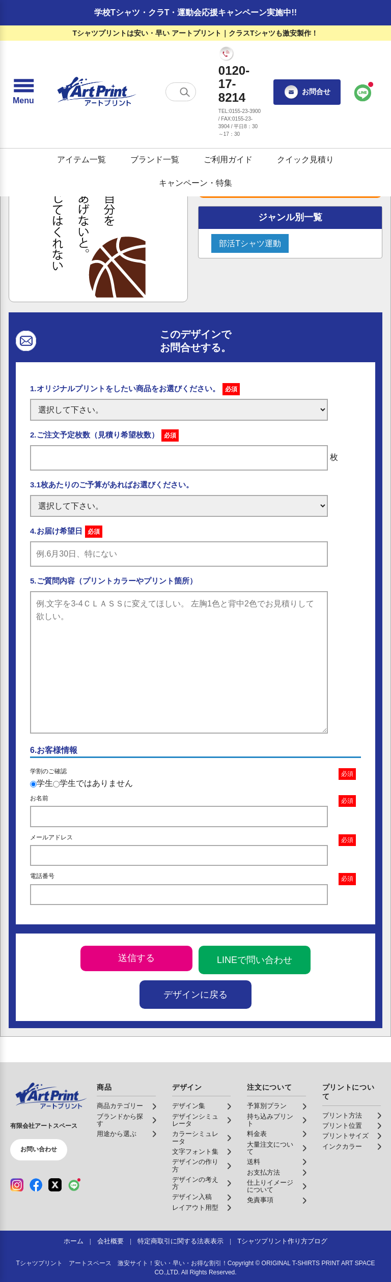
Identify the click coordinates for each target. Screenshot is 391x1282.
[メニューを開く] (23, 92)
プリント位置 (342, 1125)
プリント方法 (342, 1115)
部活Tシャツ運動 (250, 243)
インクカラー (342, 1146)
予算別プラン (267, 1106)
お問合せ (307, 92)
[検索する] (185, 92)
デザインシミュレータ (195, 1120)
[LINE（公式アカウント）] (74, 1185)
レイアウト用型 (195, 1207)
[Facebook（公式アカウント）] (36, 1185)
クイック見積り (305, 159)
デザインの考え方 (195, 1183)
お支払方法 (263, 1172)
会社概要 (110, 1241)
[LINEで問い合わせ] (363, 92)
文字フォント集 (195, 1151)
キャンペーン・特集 (195, 183)
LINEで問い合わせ (254, 960)
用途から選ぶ (116, 1134)
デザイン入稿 (192, 1197)
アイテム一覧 (81, 159)
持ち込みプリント (270, 1120)
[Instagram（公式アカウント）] (16, 1185)
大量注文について (270, 1148)
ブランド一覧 (154, 159)
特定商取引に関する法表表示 (180, 1241)
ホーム (73, 1241)
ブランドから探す (120, 1120)
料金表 (257, 1134)
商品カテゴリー (120, 1106)
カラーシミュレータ (195, 1137)
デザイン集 (188, 1106)
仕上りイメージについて (270, 1186)
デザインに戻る (195, 994)
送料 (253, 1162)
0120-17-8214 (233, 84)
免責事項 (260, 1200)
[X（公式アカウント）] (55, 1185)
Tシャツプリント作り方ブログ (282, 1241)
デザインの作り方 (195, 1165)
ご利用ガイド (228, 159)
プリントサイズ (345, 1136)
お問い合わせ (38, 1149)
